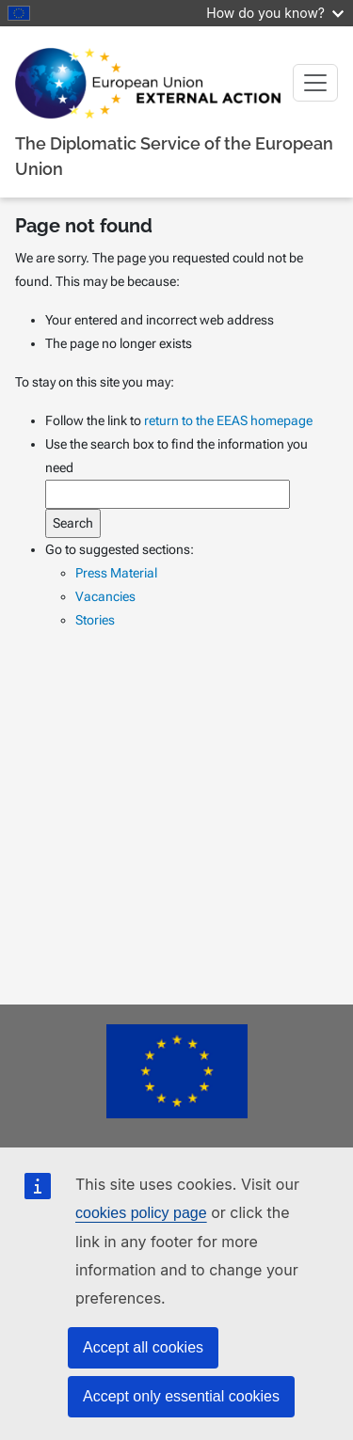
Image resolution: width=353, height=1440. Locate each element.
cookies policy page (141, 1213)
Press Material (116, 572)
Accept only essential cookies (181, 1396)
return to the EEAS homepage (228, 420)
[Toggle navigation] (315, 83)
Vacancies (105, 596)
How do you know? (275, 13)
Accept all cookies (143, 1347)
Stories (95, 619)
